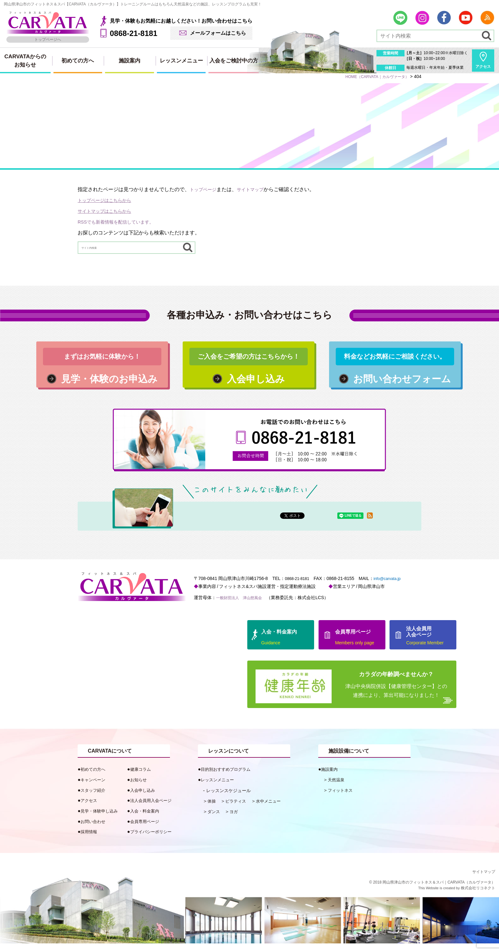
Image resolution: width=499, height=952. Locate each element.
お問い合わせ (95, 830)
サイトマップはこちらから (108, 211)
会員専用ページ (147, 830)
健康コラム (142, 778)
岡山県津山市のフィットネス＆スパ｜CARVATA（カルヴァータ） (439, 891)
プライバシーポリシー (154, 840)
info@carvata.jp (392, 587)
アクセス (483, 66)
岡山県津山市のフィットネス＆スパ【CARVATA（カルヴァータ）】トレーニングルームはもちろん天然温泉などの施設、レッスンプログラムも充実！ (133, 4)
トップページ (205, 189)
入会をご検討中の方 (233, 60)
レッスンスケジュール (231, 799)
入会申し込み (144, 798)
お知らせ (139, 788)
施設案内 (129, 60)
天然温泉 (337, 788)
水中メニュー (274, 809)
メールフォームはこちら (218, 33)
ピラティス (238, 809)
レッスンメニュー (181, 60)
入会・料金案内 (147, 819)
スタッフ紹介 (95, 798)
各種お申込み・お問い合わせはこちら (249, 316)
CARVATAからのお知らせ (25, 60)
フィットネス (342, 798)
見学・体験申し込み (102, 819)
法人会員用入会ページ (154, 809)
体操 (212, 809)
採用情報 (90, 840)
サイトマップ (256, 189)
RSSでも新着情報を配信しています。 (121, 222)
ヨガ (236, 820)
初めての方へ (77, 60)
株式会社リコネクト (478, 897)
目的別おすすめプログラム (229, 778)
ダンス (214, 820)
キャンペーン (95, 788)
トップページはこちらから (108, 200)
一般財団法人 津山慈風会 (243, 606)
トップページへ (47, 39)
